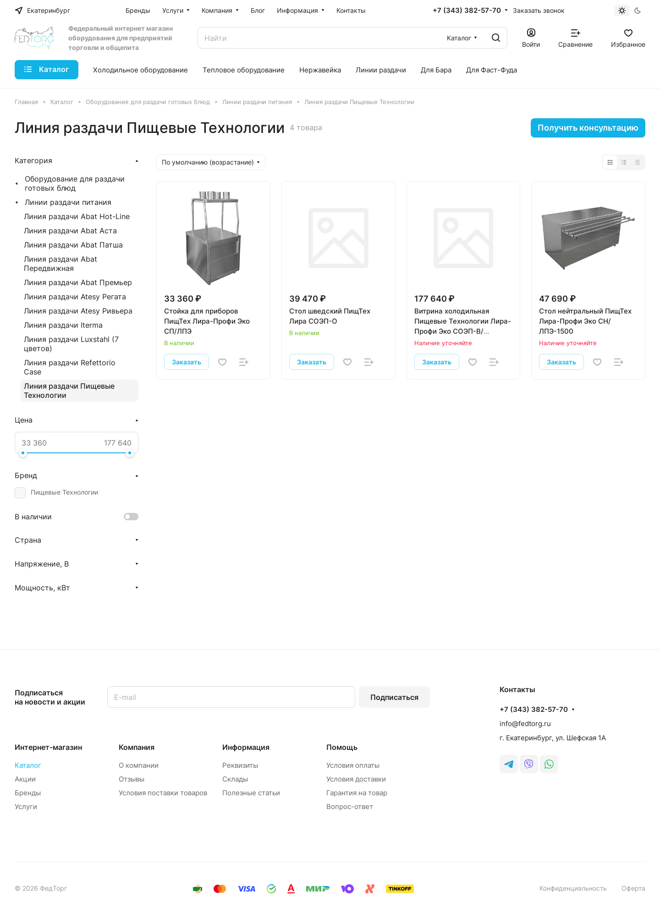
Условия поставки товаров (163, 792)
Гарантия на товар (356, 792)
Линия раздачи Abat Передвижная (60, 263)
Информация (246, 747)
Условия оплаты (353, 765)
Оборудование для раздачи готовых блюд (75, 183)
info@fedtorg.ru (525, 723)
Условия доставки (356, 779)
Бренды (28, 792)
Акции (25, 779)
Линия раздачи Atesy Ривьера (78, 310)
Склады (235, 779)
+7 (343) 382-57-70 (467, 10)
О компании (139, 765)
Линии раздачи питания (68, 202)
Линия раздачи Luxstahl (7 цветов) (71, 344)
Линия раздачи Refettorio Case (70, 367)
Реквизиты (240, 765)
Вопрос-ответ (349, 806)
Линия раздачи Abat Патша (73, 244)
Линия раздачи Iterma (63, 325)
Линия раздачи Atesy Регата (75, 296)
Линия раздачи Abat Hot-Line (77, 216)
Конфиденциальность (573, 888)
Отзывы (131, 779)
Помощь (342, 747)
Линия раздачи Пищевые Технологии (69, 390)
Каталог (28, 765)
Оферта (633, 888)
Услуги (26, 806)
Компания (136, 747)
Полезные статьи (251, 792)
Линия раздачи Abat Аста (70, 230)
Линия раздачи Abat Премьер (78, 282)
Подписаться (394, 697)
